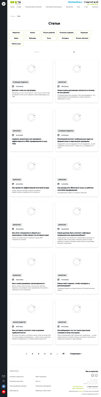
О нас (86, 7)
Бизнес (32, 32)
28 (63, 354)
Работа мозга (16, 44)
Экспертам (69, 7)
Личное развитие (49, 32)
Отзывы (19, 7)
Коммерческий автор (16, 381)
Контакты (95, 7)
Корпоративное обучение (33, 7)
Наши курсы (14, 371)
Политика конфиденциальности (90, 394)
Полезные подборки (67, 32)
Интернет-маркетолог (17, 376)
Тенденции (84, 32)
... (57, 354)
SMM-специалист (41, 376)
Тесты (49, 38)
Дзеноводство (14, 390)
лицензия (81, 391)
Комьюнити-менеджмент (43, 386)
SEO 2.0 (38, 381)
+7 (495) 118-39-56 (91, 2)
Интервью (65, 38)
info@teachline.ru (75, 2)
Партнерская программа (54, 7)
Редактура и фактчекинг (43, 390)
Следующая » (75, 354)
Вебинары (32, 38)
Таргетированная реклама (18, 386)
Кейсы (16, 38)
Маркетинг (16, 32)
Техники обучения (82, 38)
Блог (78, 7)
